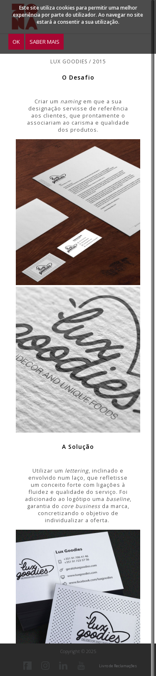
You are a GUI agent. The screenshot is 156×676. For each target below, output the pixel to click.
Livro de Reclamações (118, 665)
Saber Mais (44, 41)
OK (16, 41)
